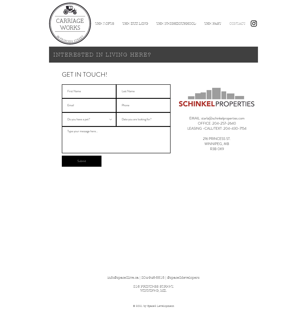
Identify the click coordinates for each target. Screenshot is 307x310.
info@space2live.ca (123, 278)
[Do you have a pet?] (89, 119)
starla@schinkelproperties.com (223, 118)
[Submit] (81, 161)
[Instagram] (254, 23)
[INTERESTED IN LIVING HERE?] (153, 55)
